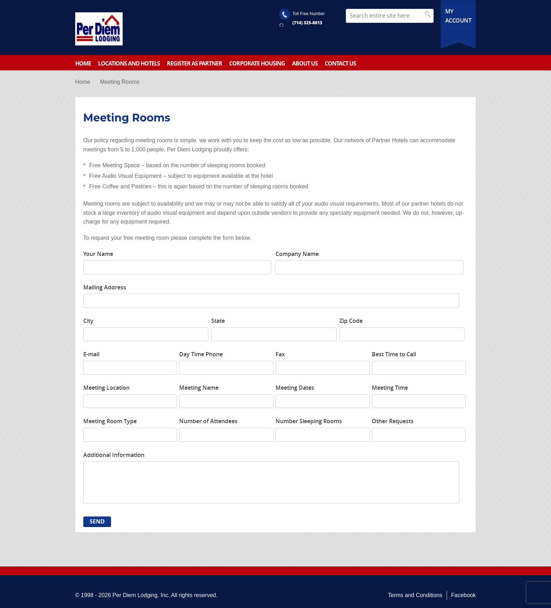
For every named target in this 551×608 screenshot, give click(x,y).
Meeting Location (106, 387)
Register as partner (194, 63)
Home (83, 63)
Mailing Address (104, 287)
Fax (280, 354)
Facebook (463, 595)
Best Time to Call (394, 354)
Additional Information (113, 455)
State (218, 321)
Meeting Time (390, 387)
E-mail (91, 354)
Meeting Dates (295, 387)
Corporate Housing (257, 63)
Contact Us (340, 63)
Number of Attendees (208, 421)
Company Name (297, 254)
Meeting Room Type (110, 421)
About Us (305, 63)
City (88, 321)
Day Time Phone (201, 354)
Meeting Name (199, 387)
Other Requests (393, 421)
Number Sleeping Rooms (309, 421)
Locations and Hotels (129, 63)
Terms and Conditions (415, 595)
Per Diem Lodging (134, 595)
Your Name (98, 254)
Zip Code (351, 321)
